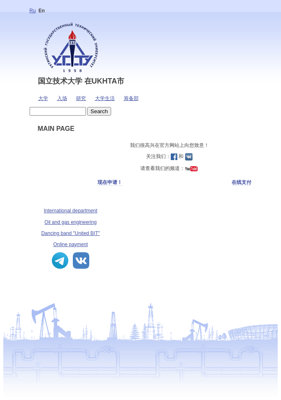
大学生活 (105, 98)
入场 (62, 98)
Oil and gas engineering (70, 222)
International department (70, 211)
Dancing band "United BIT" (70, 233)
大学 (43, 98)
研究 (81, 98)
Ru (33, 11)
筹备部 (131, 98)
